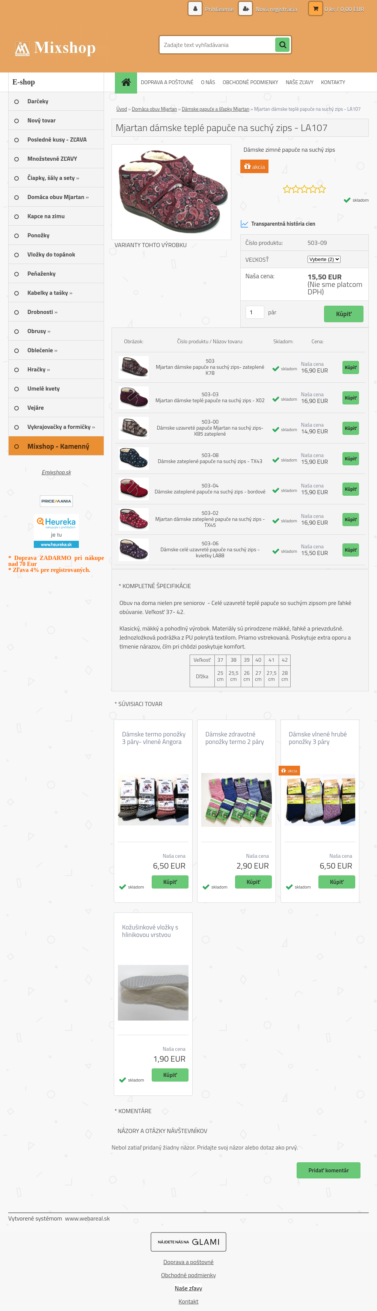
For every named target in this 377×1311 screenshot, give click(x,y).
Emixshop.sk (56, 472)
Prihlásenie (219, 9)
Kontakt (189, 1301)
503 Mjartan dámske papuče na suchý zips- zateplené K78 (210, 367)
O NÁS (208, 82)
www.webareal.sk (87, 1218)
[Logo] (60, 44)
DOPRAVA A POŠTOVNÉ (167, 82)
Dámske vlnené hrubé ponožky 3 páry (318, 737)
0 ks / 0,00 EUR (344, 9)
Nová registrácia (275, 9)
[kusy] (255, 312)
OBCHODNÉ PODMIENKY (250, 82)
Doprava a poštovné (188, 1261)
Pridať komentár (328, 1170)
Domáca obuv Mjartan (154, 109)
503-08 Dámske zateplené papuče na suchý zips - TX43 (210, 458)
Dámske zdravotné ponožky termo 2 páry (234, 737)
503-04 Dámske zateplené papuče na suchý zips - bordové (210, 488)
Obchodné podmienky (188, 1274)
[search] (282, 45)
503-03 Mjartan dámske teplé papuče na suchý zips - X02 (210, 397)
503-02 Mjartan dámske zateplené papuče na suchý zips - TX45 (210, 519)
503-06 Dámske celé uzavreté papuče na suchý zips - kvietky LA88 (210, 549)
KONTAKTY (333, 82)
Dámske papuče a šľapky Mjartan (215, 109)
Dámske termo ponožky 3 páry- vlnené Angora (153, 737)
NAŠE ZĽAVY (300, 82)
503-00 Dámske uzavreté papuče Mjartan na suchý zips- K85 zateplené (210, 428)
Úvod (121, 109)
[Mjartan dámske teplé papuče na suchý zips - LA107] (171, 147)
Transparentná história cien (277, 224)
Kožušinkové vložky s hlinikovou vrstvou (150, 930)
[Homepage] (128, 82)
